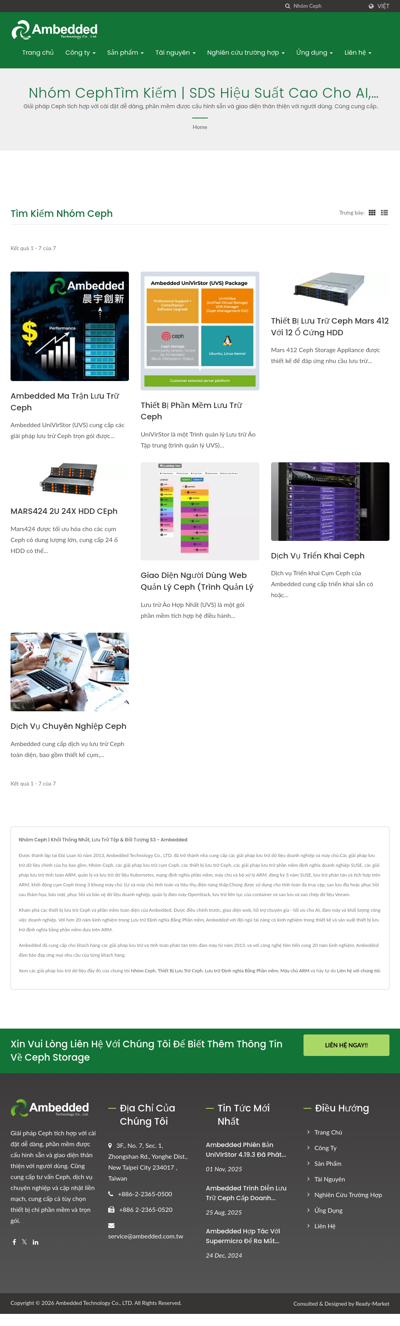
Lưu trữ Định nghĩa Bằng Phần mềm (241, 983)
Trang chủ (38, 52)
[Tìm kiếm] (287, 6)
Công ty (81, 52)
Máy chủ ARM (294, 983)
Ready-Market (372, 1316)
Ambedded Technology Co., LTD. (94, 1315)
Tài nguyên (175, 52)
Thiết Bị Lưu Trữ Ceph (180, 983)
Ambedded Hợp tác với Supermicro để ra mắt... (243, 1248)
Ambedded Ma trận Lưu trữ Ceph (67, 401)
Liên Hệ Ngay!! (346, 1057)
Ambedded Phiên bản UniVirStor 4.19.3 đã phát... (246, 1161)
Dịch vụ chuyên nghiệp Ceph (59, 732)
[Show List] (384, 212)
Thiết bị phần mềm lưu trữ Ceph (193, 411)
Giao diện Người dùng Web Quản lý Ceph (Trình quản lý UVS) (199, 587)
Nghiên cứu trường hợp (246, 52)
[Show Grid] (372, 212)
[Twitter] (24, 1254)
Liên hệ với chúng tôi (358, 983)
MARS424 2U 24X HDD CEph (66, 511)
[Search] (328, 6)
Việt (383, 6)
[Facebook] (14, 1254)
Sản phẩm (125, 52)
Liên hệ (358, 52)
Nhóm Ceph (143, 983)
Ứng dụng (314, 52)
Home (200, 126)
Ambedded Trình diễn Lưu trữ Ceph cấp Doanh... (246, 1205)
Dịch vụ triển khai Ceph (320, 556)
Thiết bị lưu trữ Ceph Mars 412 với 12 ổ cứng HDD (325, 326)
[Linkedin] (35, 1254)
